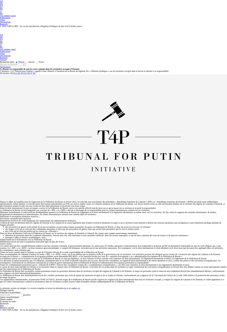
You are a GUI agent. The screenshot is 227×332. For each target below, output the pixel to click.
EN (1, 5)
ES (1, 7)
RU (1, 13)
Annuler (3, 60)
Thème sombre (6, 299)
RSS (2, 306)
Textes (40, 62)
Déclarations (5, 67)
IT (1, 11)
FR (1, 9)
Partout (20, 62)
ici (65, 288)
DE (1, 3)
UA (1, 34)
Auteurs (30, 62)
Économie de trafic (8, 301)
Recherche (4, 303)
